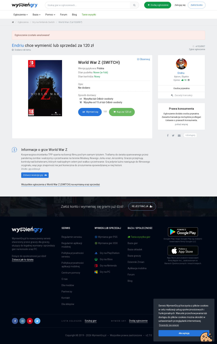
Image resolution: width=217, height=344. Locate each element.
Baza (35, 14)
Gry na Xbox (104, 259)
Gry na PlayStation (107, 253)
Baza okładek (135, 249)
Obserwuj (143, 59)
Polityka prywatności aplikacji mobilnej (73, 265)
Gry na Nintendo (106, 265)
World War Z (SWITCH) (99, 62)
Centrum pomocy (71, 272)
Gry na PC (102, 272)
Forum (63, 14)
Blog (74, 14)
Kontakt (66, 297)
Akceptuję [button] (184, 333)
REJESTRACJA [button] (142, 206)
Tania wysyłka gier (139, 237)
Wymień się (90, 111)
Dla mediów (68, 285)
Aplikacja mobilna (137, 268)
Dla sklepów (68, 304)
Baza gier (133, 243)
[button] (168, 136)
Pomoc (49, 14)
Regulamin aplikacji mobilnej (72, 245)
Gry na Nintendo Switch (43, 22)
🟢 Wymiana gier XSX (106, 243)
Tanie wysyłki (89, 14)
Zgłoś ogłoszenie (197, 49)
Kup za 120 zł (122, 111)
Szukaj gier (91, 320)
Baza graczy (134, 255)
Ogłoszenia (19, 14)
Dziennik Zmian (136, 262)
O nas (65, 279)
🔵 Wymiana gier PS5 (106, 237)
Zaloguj (180, 5)
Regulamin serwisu (72, 237)
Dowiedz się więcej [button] (169, 325)
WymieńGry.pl (99, 335)
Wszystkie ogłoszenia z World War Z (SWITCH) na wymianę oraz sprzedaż (60, 184)
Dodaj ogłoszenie (158, 5)
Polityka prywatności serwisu (73, 255)
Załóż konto (197, 5)
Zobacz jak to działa (22, 259)
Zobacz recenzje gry (35, 175)
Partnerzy (67, 291)
